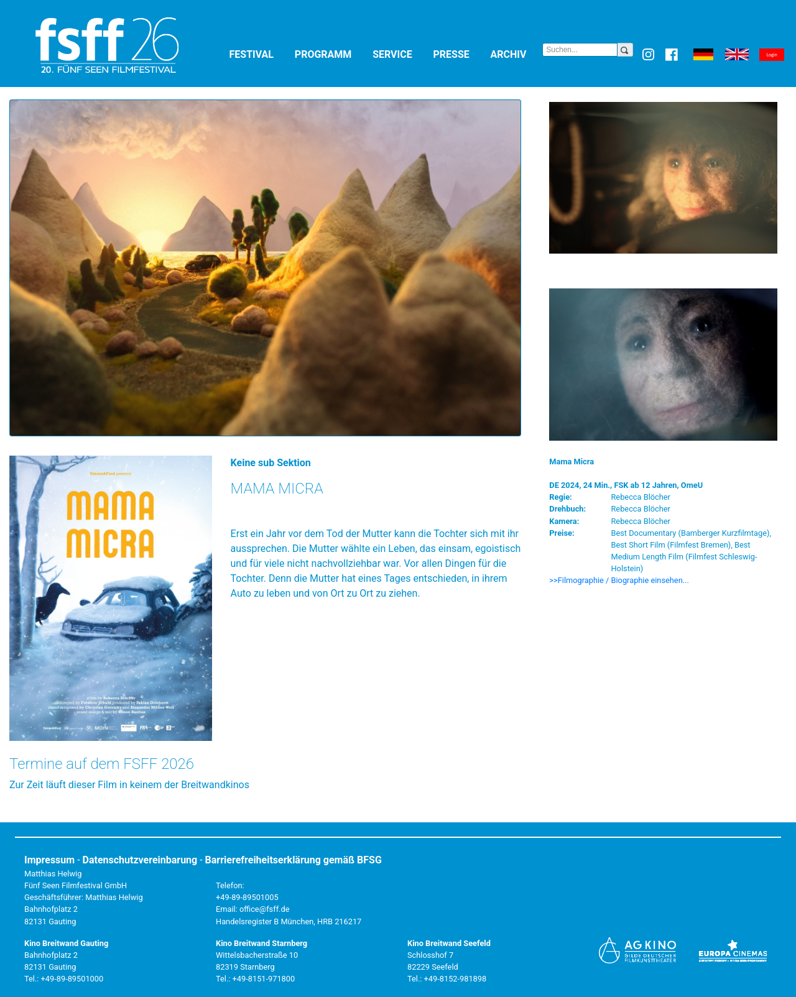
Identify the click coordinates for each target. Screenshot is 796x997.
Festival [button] (259, 53)
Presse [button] (459, 53)
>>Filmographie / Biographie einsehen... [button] (619, 580)
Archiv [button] (517, 53)
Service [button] (400, 53)
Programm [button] (331, 53)
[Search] (580, 50)
